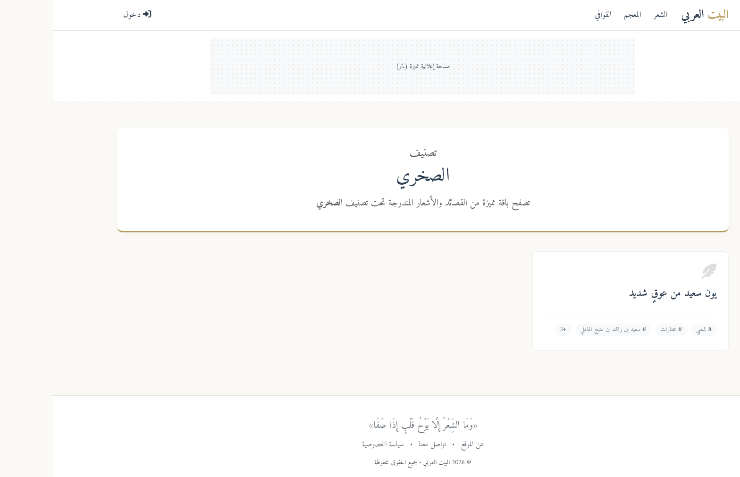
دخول (84, 15)
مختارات (618, 329)
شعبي (651, 329)
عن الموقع (419, 444)
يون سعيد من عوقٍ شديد (620, 294)
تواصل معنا (379, 444)
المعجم (580, 15)
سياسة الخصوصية (330, 444)
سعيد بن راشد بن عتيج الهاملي (560, 329)
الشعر (607, 15)
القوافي (550, 15)
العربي (652, 15)
